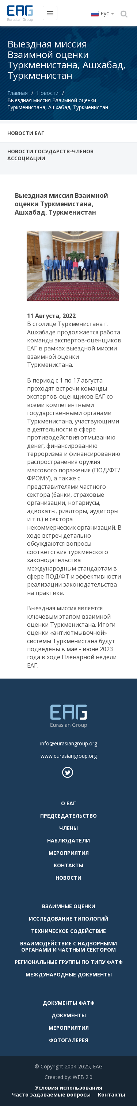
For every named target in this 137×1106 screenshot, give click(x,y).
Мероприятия (69, 852)
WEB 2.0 (82, 1077)
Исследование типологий (68, 918)
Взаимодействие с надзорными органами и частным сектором (68, 946)
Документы (69, 1015)
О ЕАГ (68, 803)
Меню (49, 12)
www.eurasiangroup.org (69, 755)
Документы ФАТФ (69, 1002)
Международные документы (69, 974)
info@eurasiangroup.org (68, 743)
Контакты (68, 865)
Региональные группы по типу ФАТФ (69, 962)
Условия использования (68, 1087)
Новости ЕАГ (25, 133)
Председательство (68, 815)
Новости (47, 92)
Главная (17, 92)
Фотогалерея (68, 1040)
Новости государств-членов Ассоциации (50, 155)
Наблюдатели (68, 840)
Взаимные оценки (68, 906)
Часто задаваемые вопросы (51, 1094)
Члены (68, 828)
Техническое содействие (68, 931)
